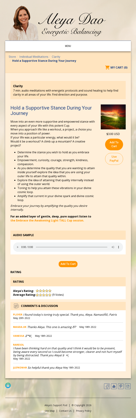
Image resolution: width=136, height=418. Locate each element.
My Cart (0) (119, 67)
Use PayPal (114, 158)
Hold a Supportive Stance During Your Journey (44, 61)
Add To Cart (114, 144)
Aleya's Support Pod (56, 405)
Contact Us (65, 410)
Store (12, 57)
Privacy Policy (83, 410)
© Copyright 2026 (81, 405)
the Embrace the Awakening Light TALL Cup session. (47, 220)
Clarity (56, 57)
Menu (68, 46)
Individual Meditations (33, 57)
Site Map (50, 410)
